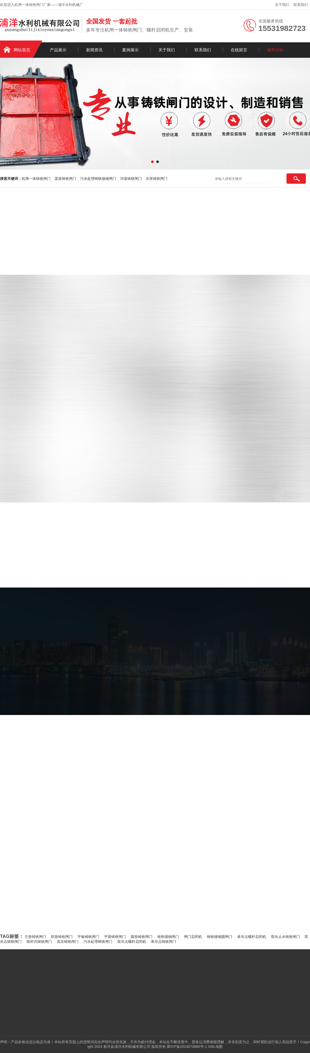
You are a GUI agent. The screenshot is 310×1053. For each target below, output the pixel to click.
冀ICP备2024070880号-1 (187, 1046)
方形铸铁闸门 (35, 937)
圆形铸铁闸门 (141, 937)
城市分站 (275, 50)
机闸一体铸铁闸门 (36, 178)
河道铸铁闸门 (131, 178)
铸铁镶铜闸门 (168, 937)
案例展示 (130, 50)
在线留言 (239, 50)
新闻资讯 (94, 50)
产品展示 (58, 50)
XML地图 (215, 1046)
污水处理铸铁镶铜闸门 (98, 178)
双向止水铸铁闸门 (285, 937)
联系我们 (300, 5)
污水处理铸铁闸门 (97, 941)
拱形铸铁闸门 (62, 937)
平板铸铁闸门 (88, 937)
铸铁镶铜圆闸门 (219, 937)
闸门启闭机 (193, 937)
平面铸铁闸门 (115, 937)
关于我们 (282, 5)
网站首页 (22, 50)
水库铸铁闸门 (156, 178)
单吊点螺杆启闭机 (251, 937)
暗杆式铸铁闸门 (39, 941)
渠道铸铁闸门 (65, 178)
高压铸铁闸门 (68, 941)
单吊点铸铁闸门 (163, 941)
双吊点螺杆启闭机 (131, 941)
